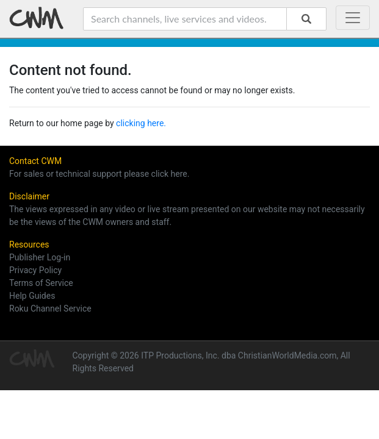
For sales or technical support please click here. (99, 174)
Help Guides (32, 296)
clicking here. (141, 123)
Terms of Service (41, 283)
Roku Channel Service (50, 308)
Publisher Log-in (39, 257)
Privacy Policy (35, 270)
